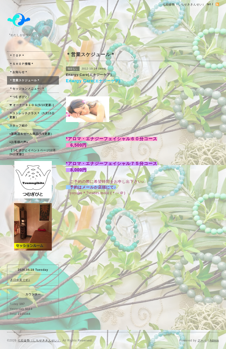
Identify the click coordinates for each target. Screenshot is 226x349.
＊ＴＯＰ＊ (17, 55)
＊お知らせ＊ (18, 72)
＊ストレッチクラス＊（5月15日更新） (32, 115)
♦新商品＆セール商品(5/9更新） (31, 133)
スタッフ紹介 (18, 125)
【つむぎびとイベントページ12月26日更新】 (32, 152)
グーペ (202, 340)
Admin (214, 340)
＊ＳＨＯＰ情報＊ (21, 64)
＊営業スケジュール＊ (24, 80)
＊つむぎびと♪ (19, 97)
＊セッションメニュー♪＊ (27, 88)
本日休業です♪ (20, 280)
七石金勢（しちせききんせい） (39, 340)
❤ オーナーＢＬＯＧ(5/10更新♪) (31, 105)
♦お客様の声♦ (18, 142)
